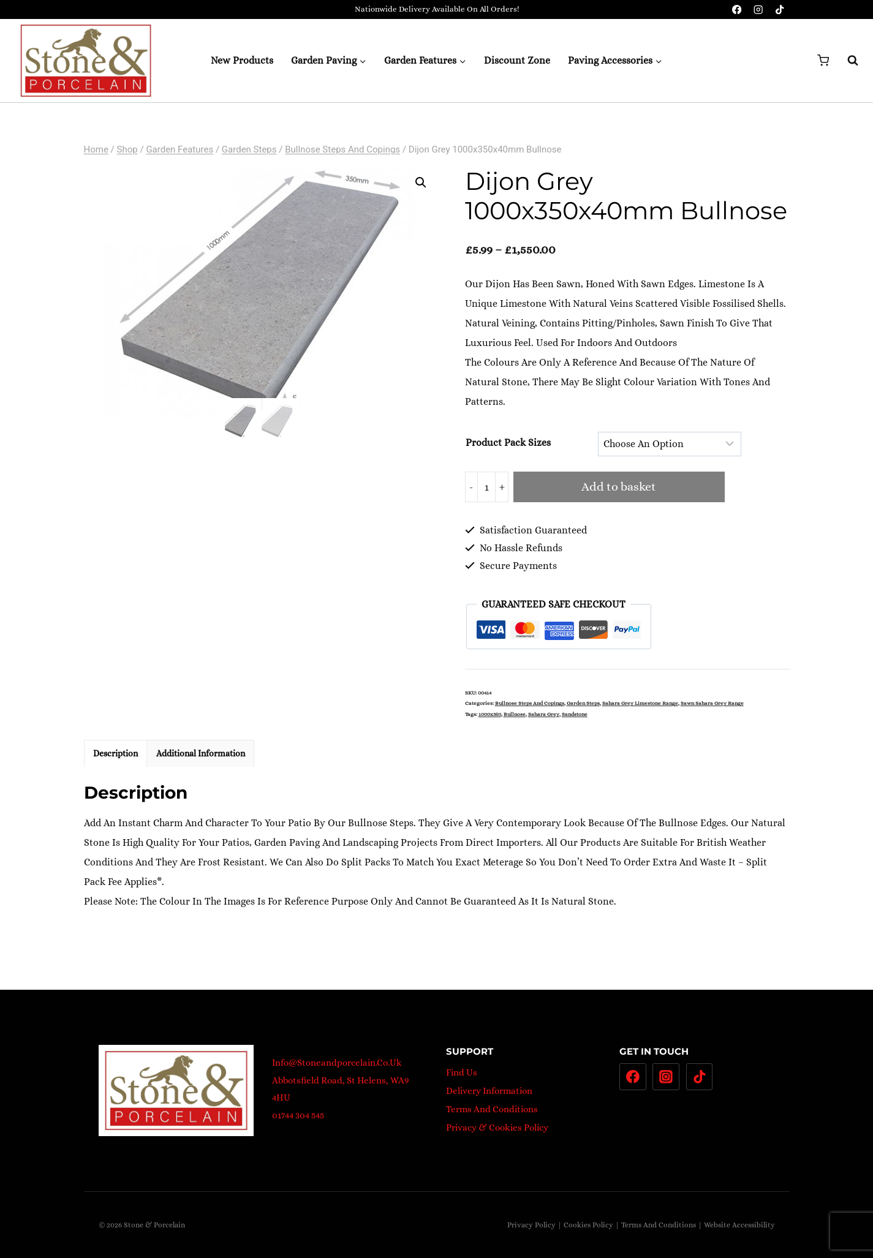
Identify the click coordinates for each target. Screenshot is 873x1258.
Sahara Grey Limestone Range (640, 703)
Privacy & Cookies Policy (497, 1127)
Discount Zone (517, 60)
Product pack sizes (508, 442)
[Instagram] (758, 9)
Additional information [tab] (200, 753)
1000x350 (489, 714)
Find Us (461, 1072)
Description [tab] (115, 753)
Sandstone (575, 714)
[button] (421, 182)
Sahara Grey (543, 714)
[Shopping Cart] (823, 60)
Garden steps (583, 703)
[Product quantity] (486, 487)
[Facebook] (736, 9)
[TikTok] (780, 9)
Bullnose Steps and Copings (529, 703)
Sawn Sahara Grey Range (712, 703)
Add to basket (618, 487)
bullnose (515, 714)
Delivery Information (489, 1090)
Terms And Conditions (492, 1109)
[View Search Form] (846, 60)
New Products (242, 60)
